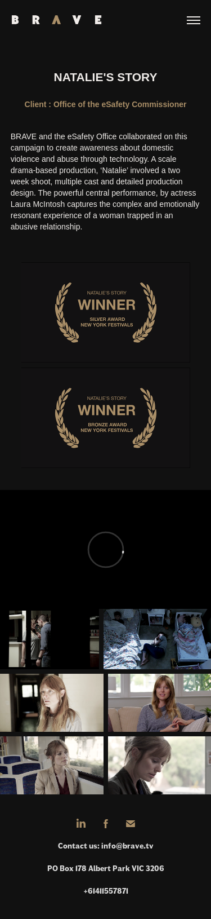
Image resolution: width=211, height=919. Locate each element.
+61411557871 (105, 891)
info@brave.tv (127, 846)
